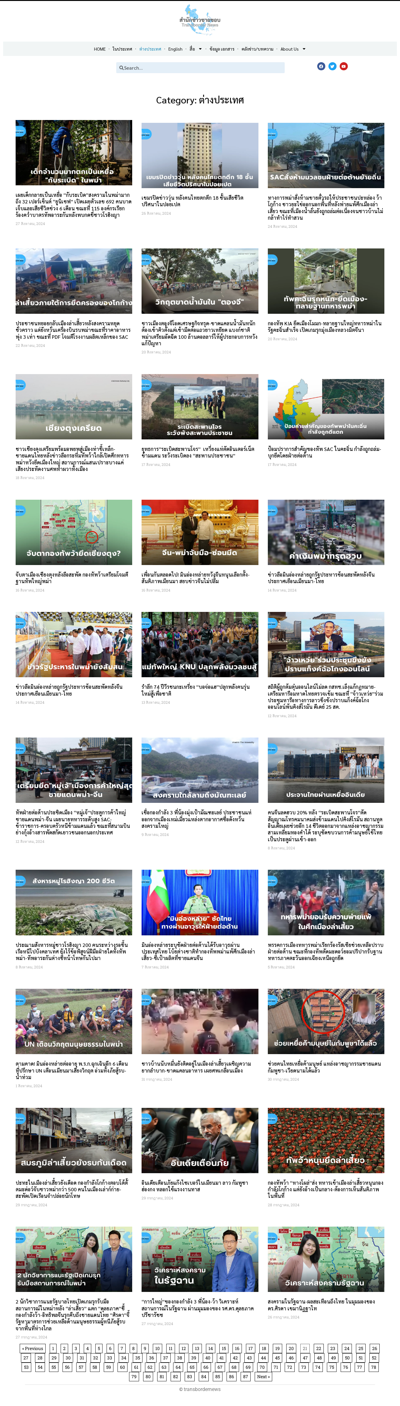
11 (171, 1347)
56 (68, 1366)
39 (195, 1357)
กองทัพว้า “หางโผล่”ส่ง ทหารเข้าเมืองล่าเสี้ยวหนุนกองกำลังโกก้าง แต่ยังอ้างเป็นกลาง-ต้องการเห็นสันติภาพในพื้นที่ (325, 1189)
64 (179, 1366)
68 (235, 1366)
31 (83, 1357)
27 (27, 1357)
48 (320, 1357)
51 (361, 1357)
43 (250, 1357)
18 (265, 1347)
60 (124, 1366)
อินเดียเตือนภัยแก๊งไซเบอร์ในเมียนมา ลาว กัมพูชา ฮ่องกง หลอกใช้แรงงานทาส (195, 1186)
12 (184, 1347)
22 (320, 1347)
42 (236, 1357)
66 (207, 1366)
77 (361, 1366)
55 (54, 1366)
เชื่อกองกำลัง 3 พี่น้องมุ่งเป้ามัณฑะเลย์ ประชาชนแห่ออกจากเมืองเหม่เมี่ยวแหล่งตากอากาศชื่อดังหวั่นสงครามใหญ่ (197, 819)
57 (82, 1366)
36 (153, 1357)
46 (292, 1357)
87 (247, 1375)
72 (291, 1366)
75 (333, 1366)
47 (306, 1357)
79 (135, 1375)
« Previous (32, 1348)
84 (205, 1375)
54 (41, 1366)
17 (251, 1347)
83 (191, 1375)
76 (347, 1366)
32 (97, 1357)
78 (375, 1366)
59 (109, 1366)
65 (193, 1366)
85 (218, 1375)
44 (264, 1357)
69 (249, 1366)
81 (163, 1375)
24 (348, 1347)
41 (222, 1357)
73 (305, 1366)
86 (233, 1375)
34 (125, 1357)
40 (209, 1357)
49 (334, 1357)
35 (138, 1357)
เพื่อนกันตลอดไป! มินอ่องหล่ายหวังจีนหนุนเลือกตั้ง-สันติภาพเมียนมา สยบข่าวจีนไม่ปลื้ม (196, 577)
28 (41, 1357)
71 (277, 1366)
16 (238, 1347)
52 (375, 1357)
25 (362, 1347)
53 (27, 1366)
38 (181, 1357)
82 (177, 1375)
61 (137, 1366)
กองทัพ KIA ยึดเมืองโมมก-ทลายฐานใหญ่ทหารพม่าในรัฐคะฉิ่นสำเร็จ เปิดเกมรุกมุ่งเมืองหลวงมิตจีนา (325, 326)
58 (96, 1366)
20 (292, 1347)
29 (55, 1357)
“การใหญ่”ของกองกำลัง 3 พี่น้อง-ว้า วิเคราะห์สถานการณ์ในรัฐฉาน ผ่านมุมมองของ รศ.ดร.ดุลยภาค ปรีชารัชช (198, 1308)
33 (111, 1357)
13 (198, 1347)
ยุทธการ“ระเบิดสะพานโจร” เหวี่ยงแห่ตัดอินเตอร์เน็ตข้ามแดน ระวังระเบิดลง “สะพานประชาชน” (198, 452)
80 (149, 1375)
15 (225, 1347)
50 (348, 1357)
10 (158, 1347)
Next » (263, 1376)
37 (167, 1357)
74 (319, 1366)
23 (334, 1347)
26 (376, 1347)
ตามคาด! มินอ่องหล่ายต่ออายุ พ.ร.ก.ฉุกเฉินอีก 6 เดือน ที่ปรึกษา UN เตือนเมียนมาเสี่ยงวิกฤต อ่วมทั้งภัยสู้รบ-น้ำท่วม (72, 1070)
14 (211, 1347)
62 (151, 1366)
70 (263, 1366)
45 (278, 1357)
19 (278, 1347)
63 (165, 1366)
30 (69, 1357)
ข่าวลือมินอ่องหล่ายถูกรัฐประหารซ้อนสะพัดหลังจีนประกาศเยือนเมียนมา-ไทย (321, 577)
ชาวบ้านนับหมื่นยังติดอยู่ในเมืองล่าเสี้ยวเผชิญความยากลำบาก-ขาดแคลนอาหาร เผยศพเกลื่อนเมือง (196, 1066)
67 (221, 1366)
